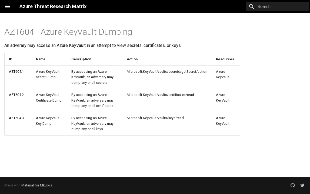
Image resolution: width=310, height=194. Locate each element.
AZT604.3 (16, 118)
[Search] (277, 6)
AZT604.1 (16, 72)
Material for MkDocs (37, 185)
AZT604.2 (16, 95)
